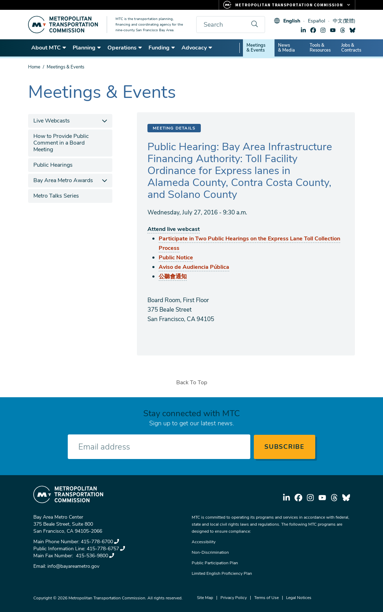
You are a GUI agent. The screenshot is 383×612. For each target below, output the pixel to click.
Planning (87, 48)
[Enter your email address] (159, 446)
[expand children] (104, 121)
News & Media (286, 47)
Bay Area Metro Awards (63, 180)
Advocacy (197, 48)
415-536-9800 (94, 555)
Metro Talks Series (56, 196)
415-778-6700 (100, 541)
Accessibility (204, 542)
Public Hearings (53, 165)
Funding (162, 48)
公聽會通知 (173, 276)
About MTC (49, 48)
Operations (125, 48)
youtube (333, 30)
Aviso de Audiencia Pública (194, 267)
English (291, 21)
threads (342, 30)
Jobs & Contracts (351, 47)
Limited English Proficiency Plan (222, 573)
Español (316, 21)
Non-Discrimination (210, 552)
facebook (313, 30)
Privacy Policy (233, 597)
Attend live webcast (173, 229)
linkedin (303, 30)
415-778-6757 (106, 548)
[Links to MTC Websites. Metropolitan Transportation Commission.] (287, 5)
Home (34, 67)
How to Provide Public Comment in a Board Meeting (61, 142)
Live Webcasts (51, 121)
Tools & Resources (320, 47)
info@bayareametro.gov (73, 566)
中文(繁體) (344, 21)
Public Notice (176, 257)
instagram (323, 30)
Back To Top (191, 382)
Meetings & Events (255, 47)
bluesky (352, 30)
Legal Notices (298, 597)
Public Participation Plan (215, 563)
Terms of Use (266, 597)
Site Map (205, 597)
